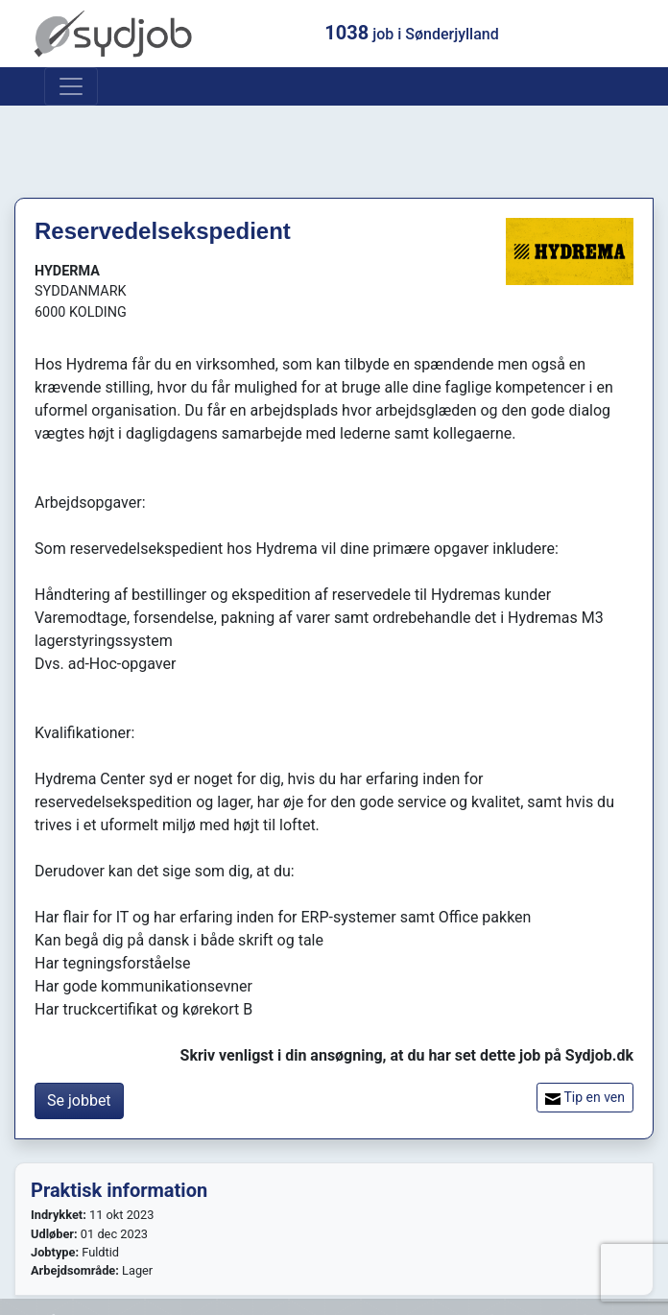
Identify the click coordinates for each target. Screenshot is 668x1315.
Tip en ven (585, 1097)
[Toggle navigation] (71, 86)
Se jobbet (79, 1100)
